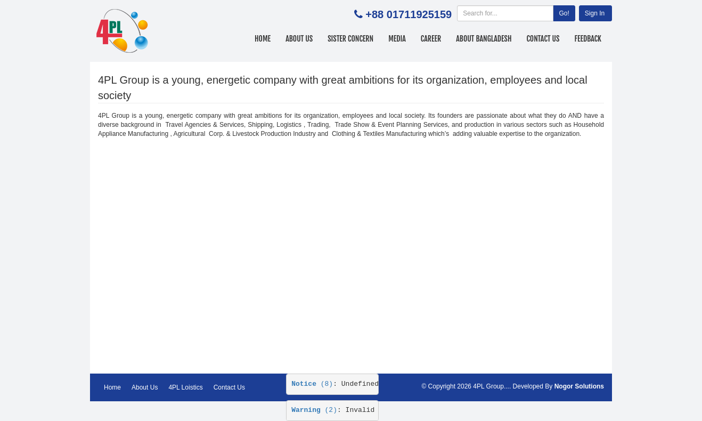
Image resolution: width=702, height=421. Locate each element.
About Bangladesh (483, 38)
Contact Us (543, 38)
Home (263, 38)
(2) (314, 410)
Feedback (587, 38)
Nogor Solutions (579, 386)
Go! (564, 13)
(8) (312, 384)
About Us (299, 38)
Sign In (595, 13)
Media (397, 38)
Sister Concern (350, 38)
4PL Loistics (185, 387)
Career (431, 38)
